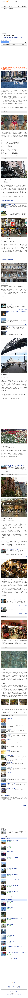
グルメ (17, 3)
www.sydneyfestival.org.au (7, 200)
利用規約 (16, 991)
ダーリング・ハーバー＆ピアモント (15, 37)
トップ (4, 3)
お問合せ (19, 994)
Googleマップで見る (23, 209)
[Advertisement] (14, 18)
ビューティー (4, 6)
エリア (10, 3)
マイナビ (21, 1)
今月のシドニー (9, 838)
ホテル (10, 6)
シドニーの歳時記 (9, 899)
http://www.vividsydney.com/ (7, 299)
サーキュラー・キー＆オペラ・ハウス (16, 38)
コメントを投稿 (5, 42)
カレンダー (11, 795)
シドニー (6, 37)
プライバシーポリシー (11, 994)
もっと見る (15, 958)
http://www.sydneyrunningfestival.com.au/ (10, 402)
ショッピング (23, 3)
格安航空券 (11, 8)
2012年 (6, 795)
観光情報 (24, 6)
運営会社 (11, 991)
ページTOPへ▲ (24, 805)
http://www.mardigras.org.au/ (7, 259)
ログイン (17, 1)
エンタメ (17, 6)
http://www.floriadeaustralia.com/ (8, 461)
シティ (10, 40)
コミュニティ (4, 8)
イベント (16, 795)
